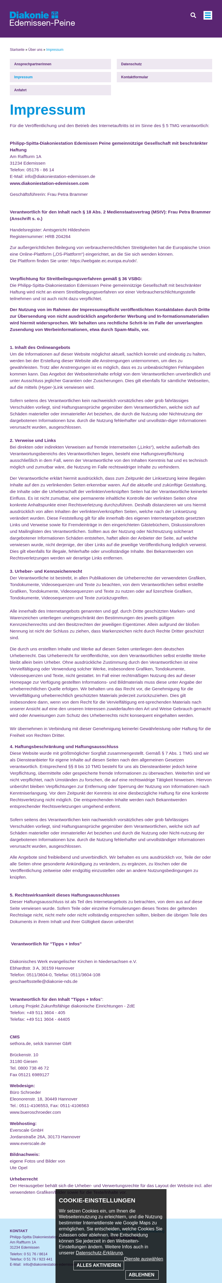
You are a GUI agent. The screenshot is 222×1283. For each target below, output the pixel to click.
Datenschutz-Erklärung (99, 1252)
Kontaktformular (134, 77)
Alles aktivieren (99, 1265)
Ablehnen (142, 1274)
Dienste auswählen (143, 1258)
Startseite (17, 50)
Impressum (23, 77)
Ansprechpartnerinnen (32, 64)
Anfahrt (20, 90)
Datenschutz (131, 64)
